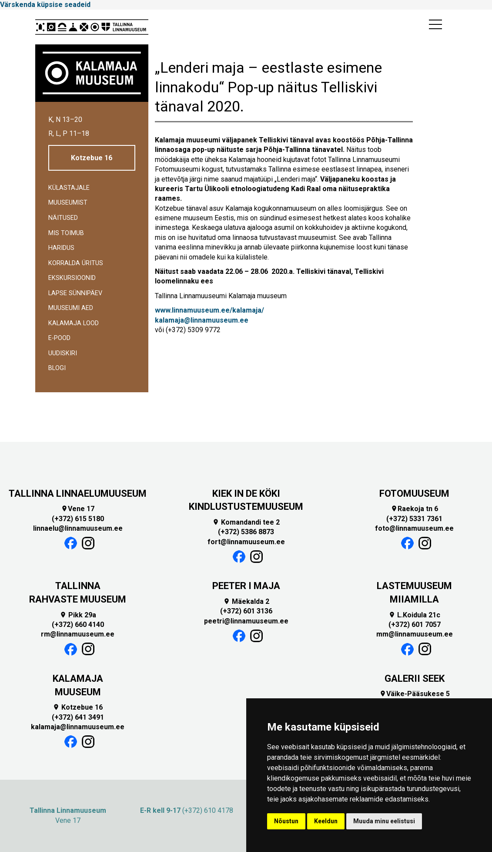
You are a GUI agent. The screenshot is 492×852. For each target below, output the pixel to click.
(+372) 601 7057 (414, 624)
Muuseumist (67, 202)
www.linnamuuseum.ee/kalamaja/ (209, 310)
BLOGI (57, 368)
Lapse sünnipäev (75, 293)
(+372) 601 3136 (246, 611)
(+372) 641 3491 (78, 717)
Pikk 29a (78, 615)
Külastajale (69, 188)
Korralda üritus (75, 263)
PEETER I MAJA (246, 585)
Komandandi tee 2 (246, 522)
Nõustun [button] (286, 821)
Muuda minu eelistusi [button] (384, 821)
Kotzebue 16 (91, 158)
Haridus (61, 248)
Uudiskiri (62, 353)
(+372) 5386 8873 (246, 532)
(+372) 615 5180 (78, 519)
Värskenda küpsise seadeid (45, 4)
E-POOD (59, 338)
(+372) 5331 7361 (414, 519)
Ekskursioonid (72, 278)
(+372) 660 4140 (78, 624)
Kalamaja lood (73, 323)
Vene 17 (77, 509)
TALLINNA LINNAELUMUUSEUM (78, 493)
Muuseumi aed (70, 308)
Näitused (63, 218)
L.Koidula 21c (414, 615)
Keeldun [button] (326, 821)
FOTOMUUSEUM (414, 493)
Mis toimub (66, 233)
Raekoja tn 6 (414, 509)
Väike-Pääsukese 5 (414, 694)
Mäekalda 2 (246, 601)
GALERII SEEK (415, 678)
